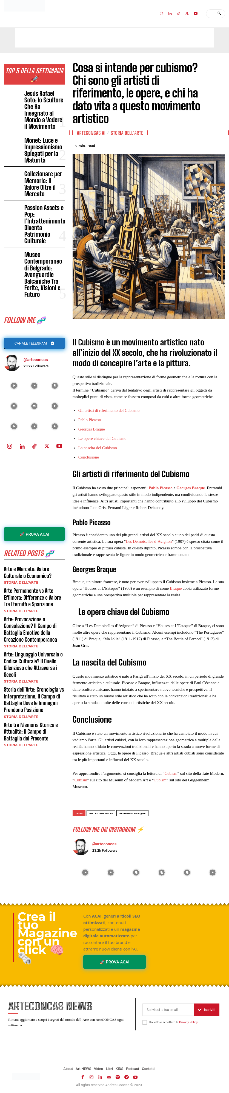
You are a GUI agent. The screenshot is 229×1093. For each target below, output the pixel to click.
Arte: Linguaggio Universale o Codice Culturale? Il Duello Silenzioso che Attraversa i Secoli (34, 543)
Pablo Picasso (89, 420)
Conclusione (88, 457)
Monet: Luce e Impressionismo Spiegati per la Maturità (44, 113)
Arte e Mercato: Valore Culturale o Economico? (33, 464)
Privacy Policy (188, 1022)
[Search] (219, 13)
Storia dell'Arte (19, 473)
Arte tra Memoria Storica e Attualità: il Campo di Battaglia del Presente (31, 600)
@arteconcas (36, 254)
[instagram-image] (14, 280)
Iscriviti (207, 1009)
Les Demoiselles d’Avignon (149, 541)
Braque (176, 588)
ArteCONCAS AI (91, 132)
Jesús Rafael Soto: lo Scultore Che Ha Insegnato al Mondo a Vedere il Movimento (41, 89)
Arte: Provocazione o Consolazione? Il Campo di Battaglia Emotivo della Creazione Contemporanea (34, 515)
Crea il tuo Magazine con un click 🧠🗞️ (47, 937)
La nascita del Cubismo (97, 448)
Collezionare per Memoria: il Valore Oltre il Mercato (44, 136)
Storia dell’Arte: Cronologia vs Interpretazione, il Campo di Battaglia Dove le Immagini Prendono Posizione (31, 572)
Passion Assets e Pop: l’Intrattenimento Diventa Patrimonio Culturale (41, 159)
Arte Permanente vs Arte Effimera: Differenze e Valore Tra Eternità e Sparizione (33, 486)
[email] (168, 1009)
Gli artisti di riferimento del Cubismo (109, 410)
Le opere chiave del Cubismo (102, 438)
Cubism (171, 773)
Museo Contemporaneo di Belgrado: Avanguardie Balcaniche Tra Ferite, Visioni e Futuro (44, 184)
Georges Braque (91, 429)
